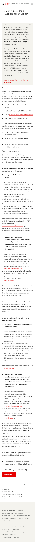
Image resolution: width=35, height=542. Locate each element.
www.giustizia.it (9, 281)
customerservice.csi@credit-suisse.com (21, 115)
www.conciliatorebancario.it (13, 269)
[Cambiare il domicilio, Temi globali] (19, 510)
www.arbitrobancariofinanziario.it (12, 226)
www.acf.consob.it (8, 368)
